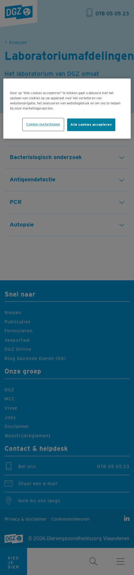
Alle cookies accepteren (91, 124)
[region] (67, 108)
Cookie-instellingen (43, 124)
